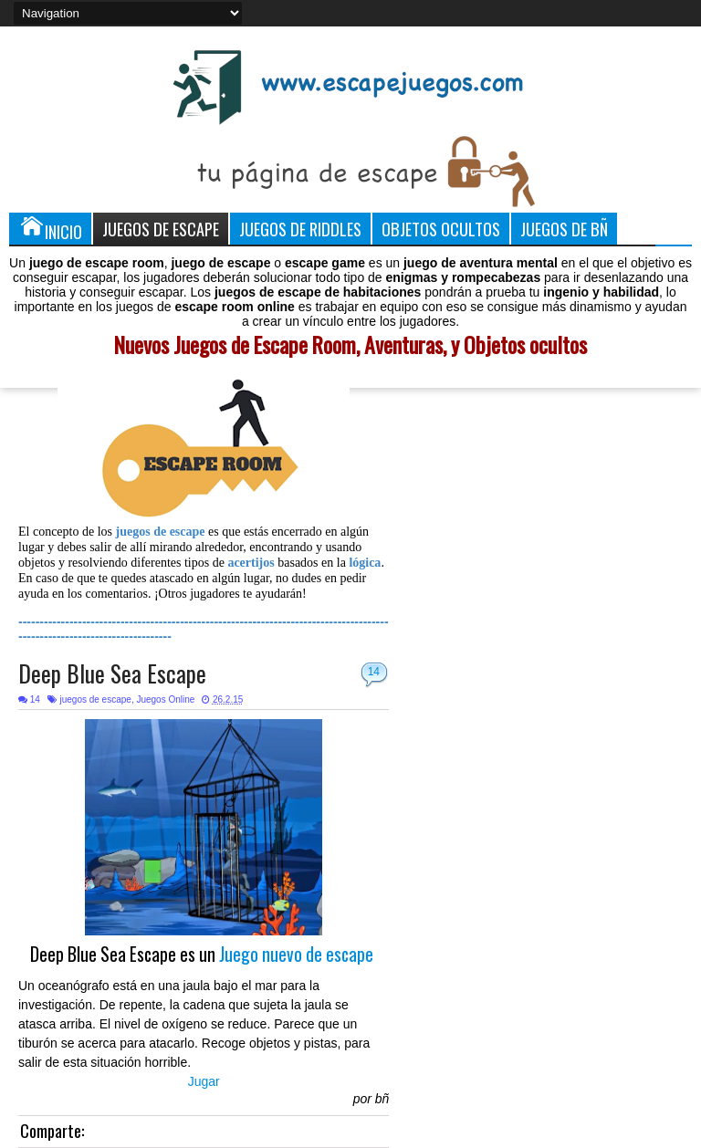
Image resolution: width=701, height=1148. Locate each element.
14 (374, 671)
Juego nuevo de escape (296, 954)
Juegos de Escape (160, 228)
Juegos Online (165, 699)
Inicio (50, 228)
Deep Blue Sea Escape (112, 673)
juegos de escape (95, 699)
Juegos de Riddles (300, 228)
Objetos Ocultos (441, 228)
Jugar (204, 1081)
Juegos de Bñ (564, 228)
